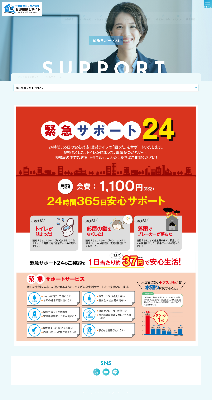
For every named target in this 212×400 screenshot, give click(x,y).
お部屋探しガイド (34, 77)
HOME (19, 77)
